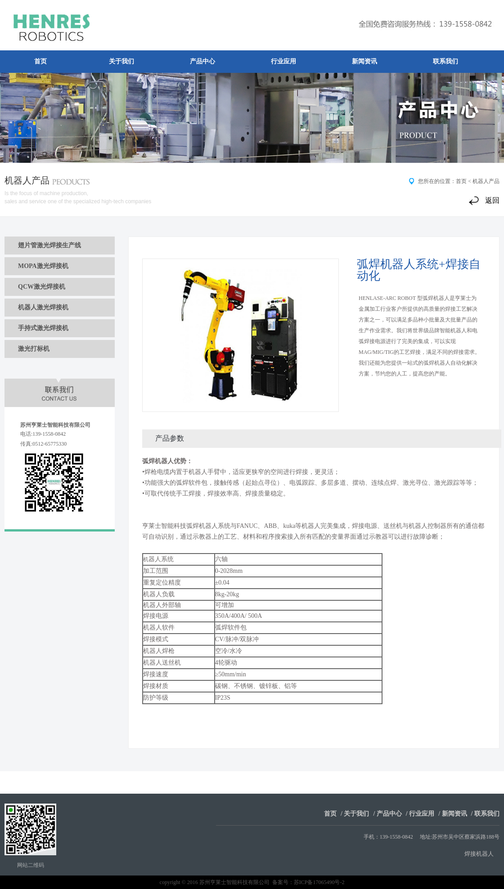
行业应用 (283, 61)
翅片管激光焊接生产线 (49, 245)
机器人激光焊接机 (43, 307)
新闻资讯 (364, 61)
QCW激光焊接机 (41, 286)
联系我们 (445, 61)
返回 (492, 200)
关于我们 (121, 61)
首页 (40, 61)
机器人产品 (486, 181)
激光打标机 (34, 348)
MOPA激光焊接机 (43, 266)
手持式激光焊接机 (43, 328)
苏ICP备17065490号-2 (319, 882)
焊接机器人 (479, 853)
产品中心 (202, 61)
